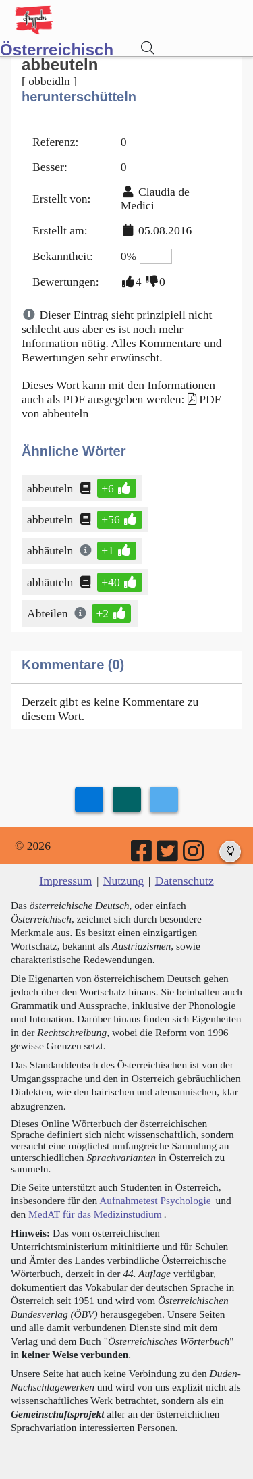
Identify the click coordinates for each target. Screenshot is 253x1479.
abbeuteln (51, 488)
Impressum (65, 880)
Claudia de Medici (155, 199)
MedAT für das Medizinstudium (95, 1214)
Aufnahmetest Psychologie (154, 1200)
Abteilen (48, 613)
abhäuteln (51, 550)
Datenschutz (184, 880)
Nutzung (123, 880)
